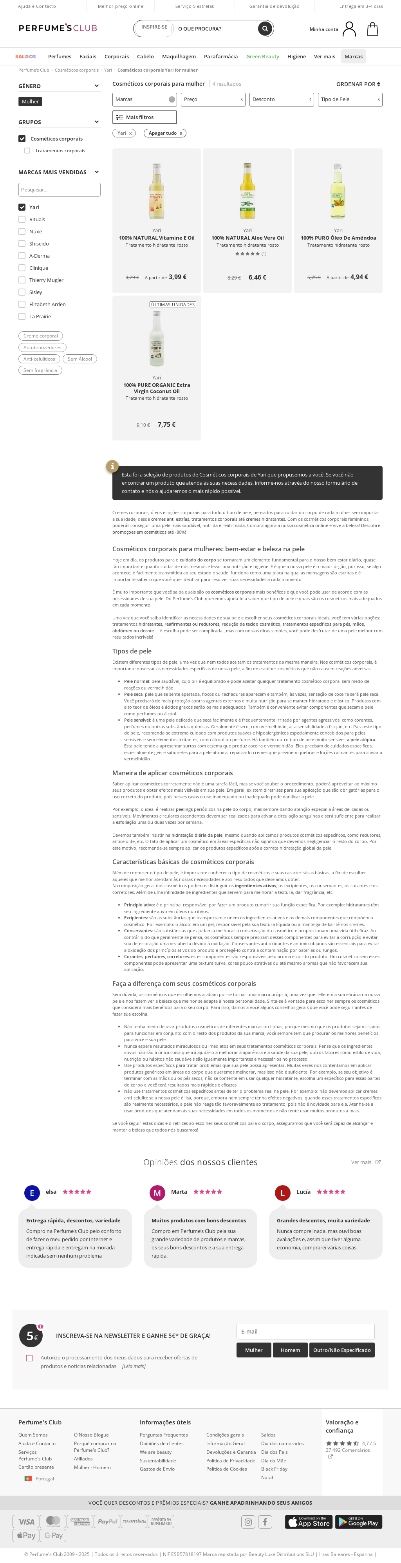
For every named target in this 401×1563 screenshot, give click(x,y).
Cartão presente (36, 1467)
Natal (267, 1477)
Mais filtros (135, 117)
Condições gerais (225, 1434)
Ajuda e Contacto (37, 6)
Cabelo (145, 56)
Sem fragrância (40, 370)
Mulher (30, 101)
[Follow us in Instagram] (248, 1522)
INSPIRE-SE (154, 28)
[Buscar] (265, 29)
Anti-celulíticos (39, 359)
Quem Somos (33, 1434)
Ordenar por (358, 84)
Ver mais (324, 56)
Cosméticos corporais (77, 70)
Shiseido (33, 243)
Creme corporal (40, 335)
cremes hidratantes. (266, 519)
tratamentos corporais (214, 519)
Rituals (31, 219)
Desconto (282, 99)
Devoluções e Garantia (231, 1452)
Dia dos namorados (282, 1443)
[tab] (144, 99)
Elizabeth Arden (42, 304)
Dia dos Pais (274, 1452)
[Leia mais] (133, 1366)
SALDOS (25, 56)
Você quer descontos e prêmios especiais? (200, 1502)
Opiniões (200, 1162)
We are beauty (156, 1452)
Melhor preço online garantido (121, 10)
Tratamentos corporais (54, 150)
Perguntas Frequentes (164, 1434)
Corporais (117, 56)
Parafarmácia (221, 56)
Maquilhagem (179, 56)
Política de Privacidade (230, 1460)
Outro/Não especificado (342, 1350)
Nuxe (30, 231)
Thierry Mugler (40, 279)
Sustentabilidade (158, 1460)
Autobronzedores (42, 347)
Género (58, 86)
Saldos (268, 1434)
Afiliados (83, 1458)
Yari (108, 70)
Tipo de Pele (350, 99)
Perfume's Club (33, 70)
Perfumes (59, 56)
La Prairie (34, 316)
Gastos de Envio (157, 1469)
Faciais (87, 56)
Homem (290, 1350)
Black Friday (274, 1469)
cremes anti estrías (170, 519)
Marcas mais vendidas (58, 172)
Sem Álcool (80, 359)
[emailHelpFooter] (306, 1331)
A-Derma (34, 255)
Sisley (30, 292)
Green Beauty (262, 56)
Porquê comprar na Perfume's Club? (95, 1446)
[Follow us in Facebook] (265, 1522)
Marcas (354, 56)
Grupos (58, 122)
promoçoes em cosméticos (139, 532)
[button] (40, 1479)
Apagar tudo (163, 133)
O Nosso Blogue (91, 1434)
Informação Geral (225, 1443)
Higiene (296, 56)
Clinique (33, 267)
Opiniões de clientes (162, 1443)
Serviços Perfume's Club (35, 1455)
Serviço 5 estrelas (194, 6)
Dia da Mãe (273, 1460)
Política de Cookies (226, 1469)
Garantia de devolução (274, 6)
